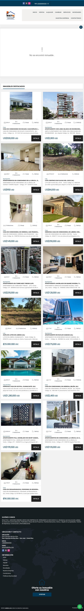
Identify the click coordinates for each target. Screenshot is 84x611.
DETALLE (36, 138)
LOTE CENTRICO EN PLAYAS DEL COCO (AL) (59, 180)
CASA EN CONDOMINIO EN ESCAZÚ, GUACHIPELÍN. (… (21, 129)
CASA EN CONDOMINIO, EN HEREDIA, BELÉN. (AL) (61, 386)
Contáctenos (76, 18)
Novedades (76, 12)
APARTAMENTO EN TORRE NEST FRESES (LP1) (18, 283)
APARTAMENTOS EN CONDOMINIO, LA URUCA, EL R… (63, 438)
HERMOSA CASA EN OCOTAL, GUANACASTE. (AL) (19, 386)
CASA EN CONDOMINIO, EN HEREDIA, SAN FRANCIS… (21, 232)
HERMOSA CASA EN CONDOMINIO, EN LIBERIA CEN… (62, 232)
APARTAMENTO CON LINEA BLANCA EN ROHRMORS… (63, 129)
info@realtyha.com (8, 547)
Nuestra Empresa (62, 18)
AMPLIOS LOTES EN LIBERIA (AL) (14, 335)
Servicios (66, 12)
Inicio (35, 12)
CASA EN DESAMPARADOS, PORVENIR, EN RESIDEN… (21, 489)
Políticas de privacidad (10, 576)
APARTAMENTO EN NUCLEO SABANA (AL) (59, 335)
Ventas (41, 12)
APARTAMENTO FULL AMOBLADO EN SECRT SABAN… (21, 438)
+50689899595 (42, 3)
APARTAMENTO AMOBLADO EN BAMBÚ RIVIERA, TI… (63, 283)
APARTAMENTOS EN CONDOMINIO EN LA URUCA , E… (21, 180)
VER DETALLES (21, 105)
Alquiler (49, 12)
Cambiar (58, 12)
